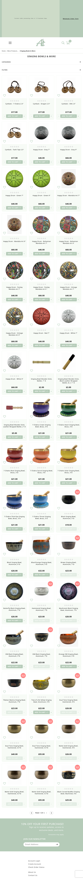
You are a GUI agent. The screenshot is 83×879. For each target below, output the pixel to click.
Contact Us (32, 875)
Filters (41, 70)
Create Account (34, 864)
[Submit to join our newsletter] (57, 844)
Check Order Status (36, 867)
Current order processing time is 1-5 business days (30, 18)
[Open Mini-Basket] (69, 43)
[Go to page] (41, 813)
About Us (32, 872)
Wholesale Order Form (71, 18)
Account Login (34, 861)
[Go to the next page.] (51, 813)
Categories (41, 62)
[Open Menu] (10, 43)
